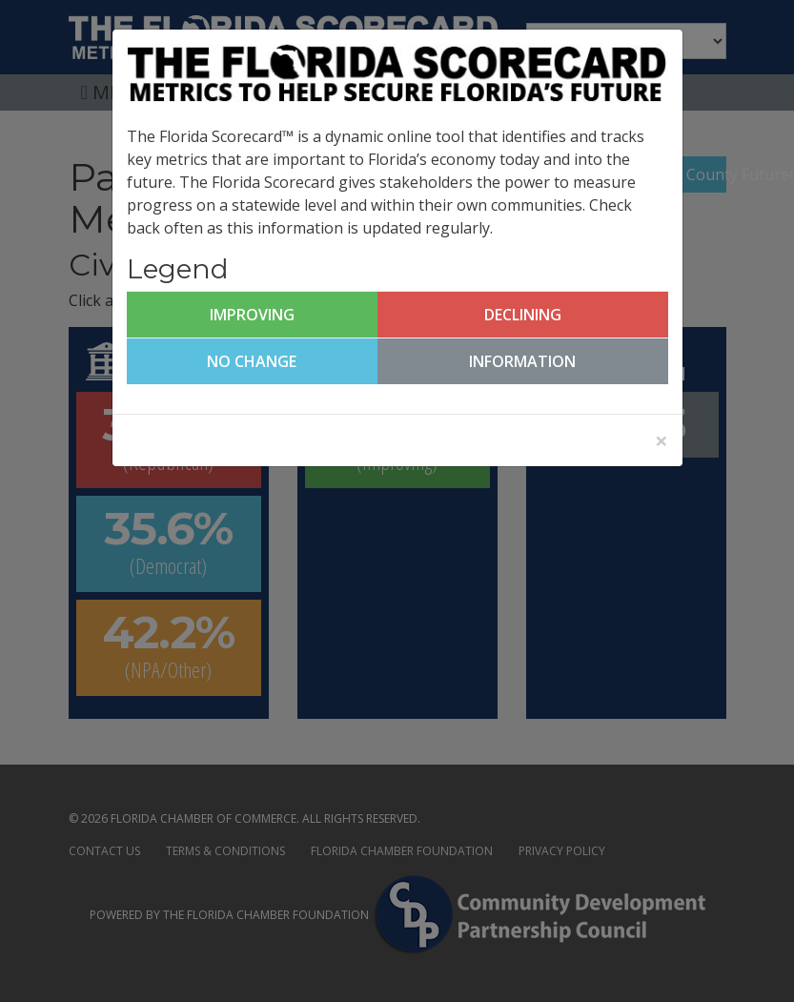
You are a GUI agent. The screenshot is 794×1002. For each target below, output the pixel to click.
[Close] (661, 440)
